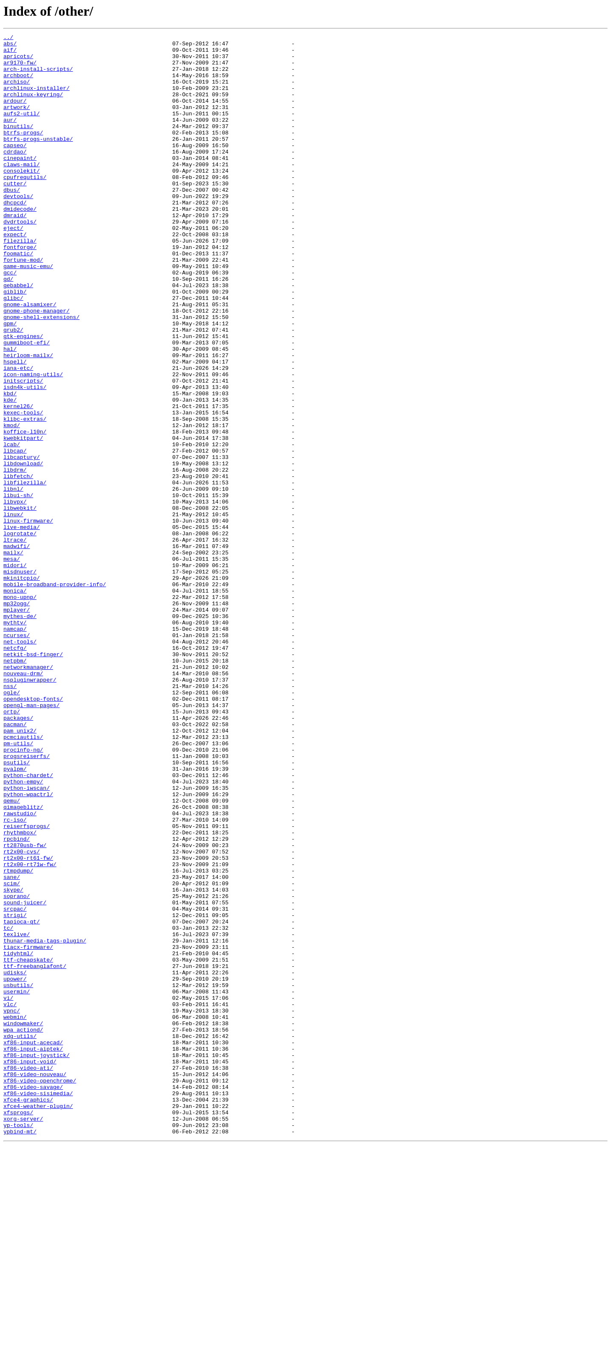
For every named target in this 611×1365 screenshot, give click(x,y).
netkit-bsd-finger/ (33, 779)
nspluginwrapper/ (29, 809)
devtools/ (18, 229)
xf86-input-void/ (29, 1267)
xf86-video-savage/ (33, 1298)
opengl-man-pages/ (31, 840)
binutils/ (18, 145)
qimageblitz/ (23, 962)
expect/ (15, 275)
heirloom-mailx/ (28, 420)
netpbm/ (15, 786)
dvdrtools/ (19, 259)
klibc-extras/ (24, 496)
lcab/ (11, 527)
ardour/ (15, 114)
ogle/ (11, 824)
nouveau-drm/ (23, 802)
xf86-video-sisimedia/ (38, 1305)
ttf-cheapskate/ (28, 1145)
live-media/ (21, 626)
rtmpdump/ (18, 1038)
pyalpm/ (15, 916)
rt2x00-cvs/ (21, 1015)
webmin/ (15, 1214)
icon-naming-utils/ (33, 443)
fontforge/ (19, 290)
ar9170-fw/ (19, 69)
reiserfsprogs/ (26, 985)
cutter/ (15, 214)
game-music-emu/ (28, 313)
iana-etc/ (18, 435)
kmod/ (11, 504)
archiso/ (16, 91)
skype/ (13, 1061)
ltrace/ (15, 641)
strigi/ (15, 1092)
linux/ (13, 611)
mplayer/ (16, 725)
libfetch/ (18, 565)
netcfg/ (15, 771)
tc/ (8, 1107)
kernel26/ (18, 481)
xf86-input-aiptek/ (33, 1252)
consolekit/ (21, 198)
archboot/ (18, 84)
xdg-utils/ (19, 1237)
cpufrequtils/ (24, 206)
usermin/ (16, 1183)
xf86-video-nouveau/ (34, 1283)
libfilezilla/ (24, 572)
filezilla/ (19, 282)
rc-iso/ (15, 977)
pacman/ (15, 863)
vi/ (8, 1191)
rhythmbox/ (19, 992)
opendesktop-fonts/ (33, 832)
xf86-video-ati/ (28, 1275)
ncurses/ (16, 756)
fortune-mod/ (23, 305)
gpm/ (10, 382)
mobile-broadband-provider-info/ (54, 695)
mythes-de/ (19, 733)
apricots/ (18, 61)
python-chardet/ (28, 924)
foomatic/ (18, 298)
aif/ (10, 53)
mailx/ (13, 656)
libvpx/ (15, 595)
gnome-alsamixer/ (29, 359)
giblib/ (15, 343)
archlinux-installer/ (36, 99)
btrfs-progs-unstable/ (38, 160)
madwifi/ (16, 649)
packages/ (18, 855)
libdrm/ (15, 557)
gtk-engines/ (23, 397)
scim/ (11, 1053)
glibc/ (13, 351)
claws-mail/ (21, 191)
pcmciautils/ (23, 878)
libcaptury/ (21, 542)
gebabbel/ (18, 336)
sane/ (11, 1046)
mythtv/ (15, 740)
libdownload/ (23, 550)
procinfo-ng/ (23, 893)
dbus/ (11, 221)
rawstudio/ (19, 969)
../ (8, 38)
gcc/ (10, 320)
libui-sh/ (18, 588)
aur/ (10, 137)
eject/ (13, 267)
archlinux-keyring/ (33, 107)
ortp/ (11, 847)
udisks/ (15, 1160)
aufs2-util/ (21, 130)
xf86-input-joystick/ (36, 1260)
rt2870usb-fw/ (24, 1008)
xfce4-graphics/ (28, 1313)
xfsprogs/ (18, 1328)
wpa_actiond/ (23, 1229)
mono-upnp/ (19, 710)
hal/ (10, 412)
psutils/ (16, 908)
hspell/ (15, 427)
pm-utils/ (18, 885)
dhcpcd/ (15, 237)
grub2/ (13, 389)
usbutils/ (18, 1176)
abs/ (10, 46)
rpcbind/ (16, 1000)
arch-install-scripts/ (38, 76)
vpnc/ (11, 1206)
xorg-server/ (23, 1336)
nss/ (10, 817)
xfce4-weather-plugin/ (38, 1321)
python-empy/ (23, 931)
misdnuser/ (19, 679)
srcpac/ (15, 1084)
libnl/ (13, 580)
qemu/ (11, 954)
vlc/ (10, 1199)
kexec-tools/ (23, 488)
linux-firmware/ (28, 618)
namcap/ (15, 748)
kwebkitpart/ (23, 519)
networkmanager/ (28, 794)
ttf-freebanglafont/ (34, 1153)
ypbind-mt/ (19, 1351)
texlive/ (16, 1115)
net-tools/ (19, 763)
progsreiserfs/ (26, 901)
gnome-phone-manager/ (36, 366)
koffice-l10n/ (24, 511)
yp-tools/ (18, 1344)
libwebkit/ (19, 603)
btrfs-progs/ (23, 153)
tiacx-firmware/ (28, 1130)
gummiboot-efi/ (26, 404)
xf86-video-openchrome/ (39, 1290)
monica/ (15, 702)
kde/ (10, 473)
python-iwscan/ (26, 939)
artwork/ (16, 122)
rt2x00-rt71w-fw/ (29, 1031)
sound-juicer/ (24, 1076)
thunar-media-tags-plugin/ (44, 1122)
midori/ (15, 672)
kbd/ (10, 466)
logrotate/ (19, 634)
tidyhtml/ (18, 1137)
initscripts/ (23, 450)
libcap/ (15, 534)
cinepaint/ (19, 183)
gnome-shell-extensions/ (41, 374)
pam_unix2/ (19, 870)
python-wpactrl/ (28, 947)
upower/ (15, 1168)
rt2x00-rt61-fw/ (28, 1023)
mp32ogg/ (16, 718)
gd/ (8, 328)
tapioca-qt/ (21, 1099)
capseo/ (15, 168)
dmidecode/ (19, 244)
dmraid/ (15, 252)
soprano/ (16, 1069)
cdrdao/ (15, 175)
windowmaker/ (23, 1221)
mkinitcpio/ (21, 687)
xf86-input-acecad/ (33, 1244)
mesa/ (11, 664)
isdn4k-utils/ (24, 458)
